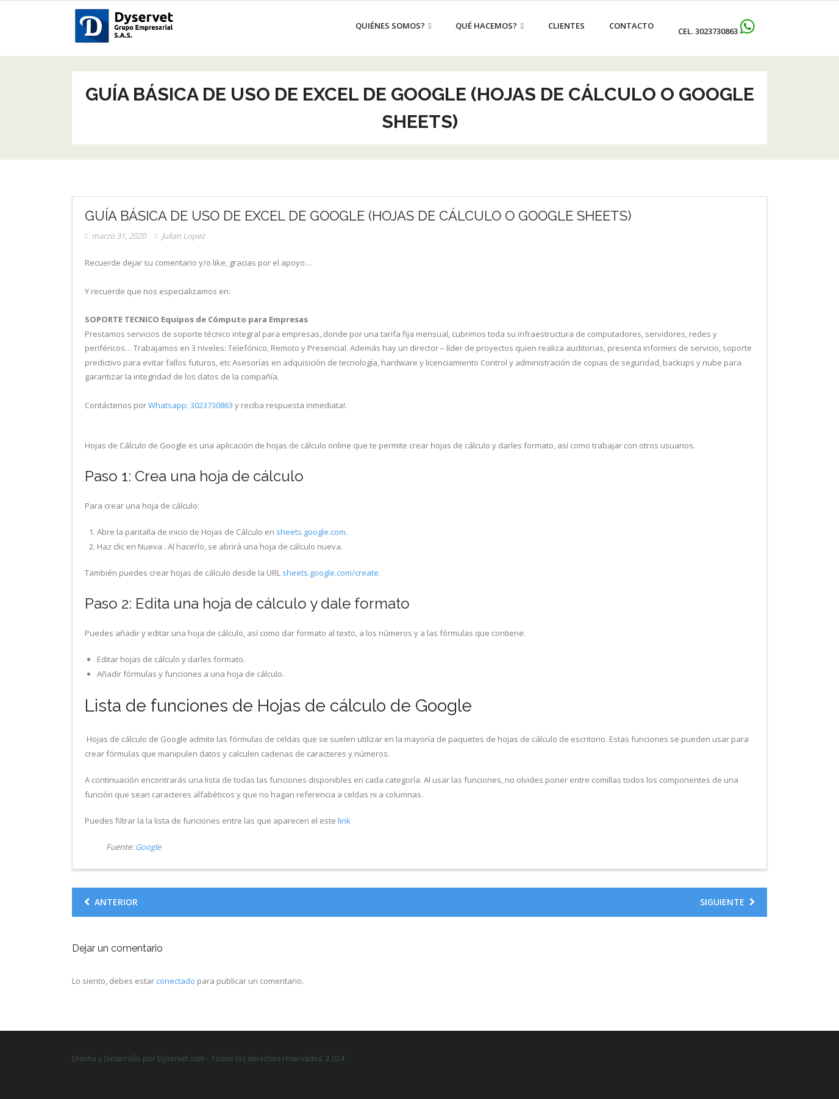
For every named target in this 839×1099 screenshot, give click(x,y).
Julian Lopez (183, 235)
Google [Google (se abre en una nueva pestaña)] (148, 846)
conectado (175, 980)
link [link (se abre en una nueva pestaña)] (344, 820)
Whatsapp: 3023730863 (190, 405)
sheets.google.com (311, 531)
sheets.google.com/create (330, 572)
